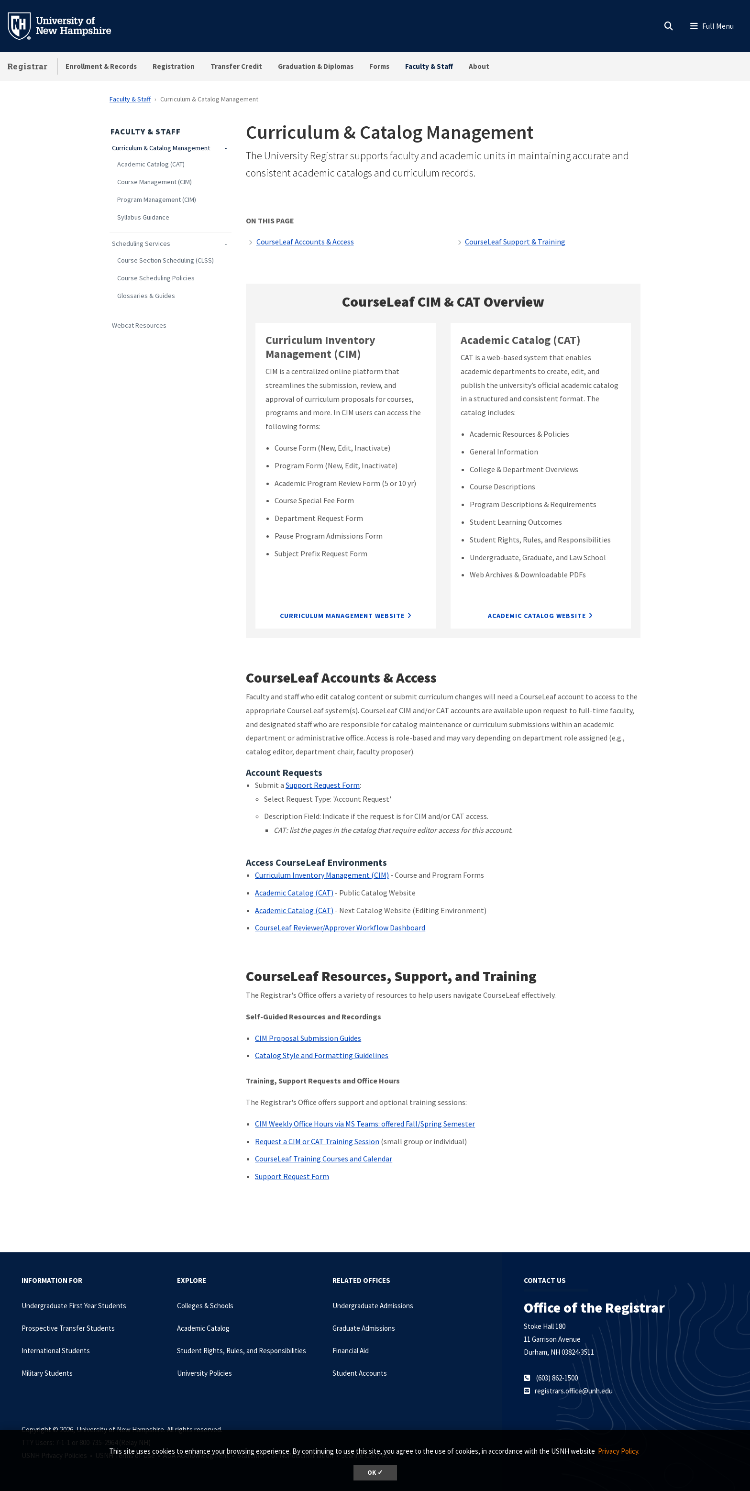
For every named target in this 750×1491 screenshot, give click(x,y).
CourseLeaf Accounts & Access (305, 241)
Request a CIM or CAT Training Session (317, 1141)
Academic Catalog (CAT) (151, 164)
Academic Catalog (203, 1328)
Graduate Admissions (363, 1328)
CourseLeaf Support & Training (515, 241)
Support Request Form (323, 785)
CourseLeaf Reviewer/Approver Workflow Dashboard (340, 927)
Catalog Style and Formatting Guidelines (321, 1055)
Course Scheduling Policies (156, 278)
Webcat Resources (139, 325)
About (479, 66)
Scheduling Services (141, 244)
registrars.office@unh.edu (574, 1390)
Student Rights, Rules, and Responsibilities (241, 1350)
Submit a (270, 785)
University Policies (204, 1373)
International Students (56, 1350)
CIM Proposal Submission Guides (308, 1038)
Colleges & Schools (205, 1305)
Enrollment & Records (101, 66)
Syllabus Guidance (143, 217)
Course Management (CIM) (154, 182)
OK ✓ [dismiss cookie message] (375, 1473)
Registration (174, 66)
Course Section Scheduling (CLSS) (165, 260)
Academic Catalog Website (537, 615)
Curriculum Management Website (342, 615)
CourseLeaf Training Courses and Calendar (323, 1158)
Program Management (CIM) (156, 200)
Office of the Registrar (594, 1307)
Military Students (47, 1373)
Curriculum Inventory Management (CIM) (322, 875)
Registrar (27, 66)
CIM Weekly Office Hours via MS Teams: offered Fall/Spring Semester (365, 1123)
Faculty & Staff (429, 66)
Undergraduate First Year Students (74, 1305)
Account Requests (284, 772)
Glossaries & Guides (146, 296)
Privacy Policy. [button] (619, 1451)
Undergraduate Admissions (372, 1305)
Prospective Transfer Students (68, 1328)
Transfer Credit (236, 66)
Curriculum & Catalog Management (161, 148)
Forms (379, 66)
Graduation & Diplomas (315, 66)
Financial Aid (350, 1350)
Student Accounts (359, 1373)
